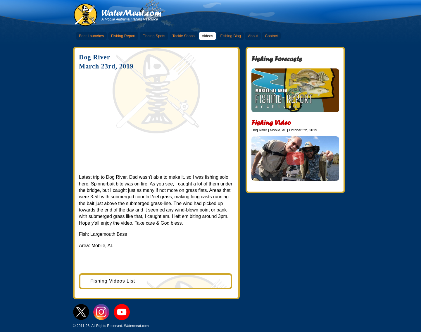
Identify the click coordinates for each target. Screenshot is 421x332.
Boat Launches (91, 36)
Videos (207, 36)
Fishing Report (123, 36)
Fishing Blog (230, 36)
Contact (271, 36)
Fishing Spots (154, 36)
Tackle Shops (183, 36)
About (253, 36)
